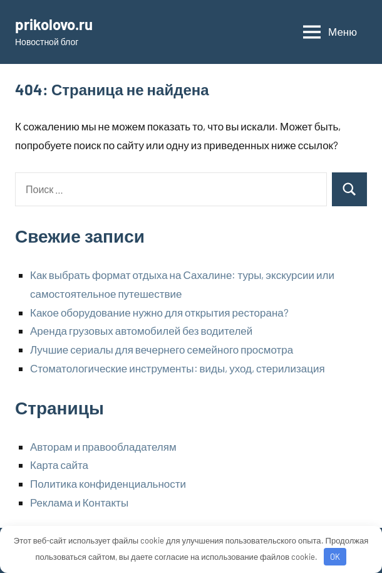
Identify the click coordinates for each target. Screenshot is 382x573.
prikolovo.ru (54, 24)
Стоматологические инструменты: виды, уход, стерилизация (177, 368)
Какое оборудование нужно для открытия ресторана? (159, 312)
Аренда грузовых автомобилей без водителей (141, 330)
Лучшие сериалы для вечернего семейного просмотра (161, 349)
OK (335, 557)
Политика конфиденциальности (108, 483)
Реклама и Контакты (79, 502)
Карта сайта (59, 464)
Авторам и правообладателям (103, 446)
